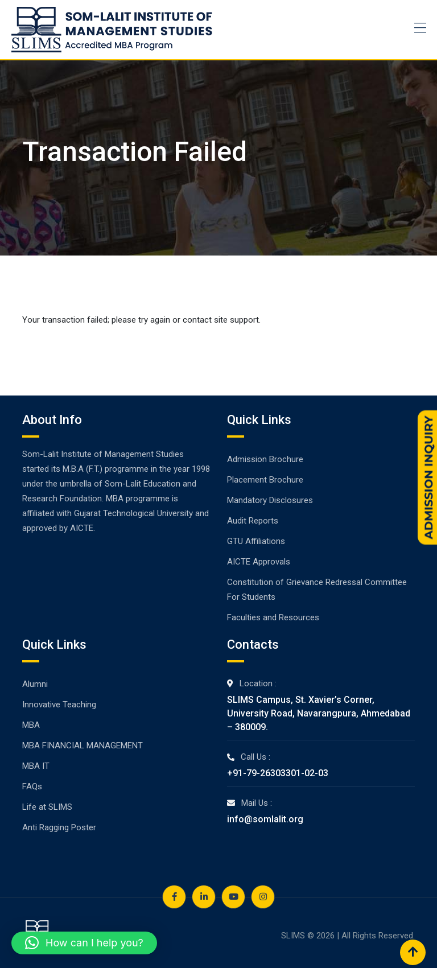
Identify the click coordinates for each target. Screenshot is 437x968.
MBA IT (36, 766)
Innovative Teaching (59, 704)
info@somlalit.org (265, 819)
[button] (84, 943)
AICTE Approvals (258, 562)
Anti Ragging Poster (59, 827)
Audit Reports (252, 521)
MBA (31, 725)
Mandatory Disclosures (270, 500)
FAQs (32, 786)
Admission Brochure (265, 459)
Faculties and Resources (273, 617)
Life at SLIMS (47, 807)
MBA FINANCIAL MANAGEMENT (82, 745)
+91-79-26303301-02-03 (277, 773)
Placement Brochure (265, 480)
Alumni (35, 684)
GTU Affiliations (256, 541)
